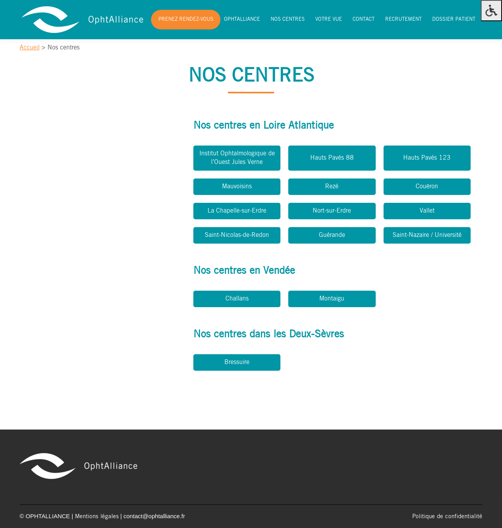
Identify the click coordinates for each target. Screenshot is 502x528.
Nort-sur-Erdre (332, 211)
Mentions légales (97, 516)
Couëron (427, 186)
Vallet (427, 211)
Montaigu (331, 299)
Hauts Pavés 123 (427, 158)
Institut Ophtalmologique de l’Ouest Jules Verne (237, 158)
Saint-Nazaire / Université (427, 235)
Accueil (30, 48)
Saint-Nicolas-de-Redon (237, 235)
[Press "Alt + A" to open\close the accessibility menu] (491, 10)
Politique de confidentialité (447, 516)
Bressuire (236, 362)
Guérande (332, 235)
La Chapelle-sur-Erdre (236, 211)
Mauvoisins (237, 186)
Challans (237, 299)
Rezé (331, 186)
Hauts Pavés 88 (332, 158)
